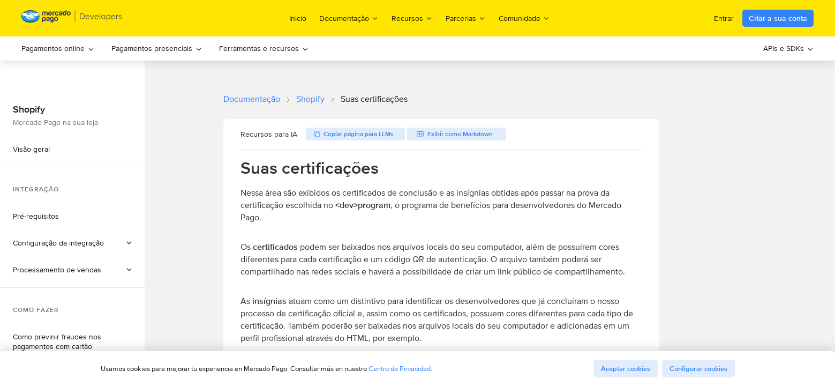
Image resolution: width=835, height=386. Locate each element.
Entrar (724, 18)
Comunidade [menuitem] (524, 18)
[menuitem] (57, 48)
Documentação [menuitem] (349, 18)
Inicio (297, 18)
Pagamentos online (57, 48)
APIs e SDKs (788, 48)
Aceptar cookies (625, 368)
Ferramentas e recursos (264, 48)
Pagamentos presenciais (156, 48)
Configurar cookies (698, 368)
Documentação (251, 99)
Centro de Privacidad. (400, 368)
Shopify (310, 99)
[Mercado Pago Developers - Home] (72, 18)
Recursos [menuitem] (412, 18)
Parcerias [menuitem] (466, 18)
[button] (72, 243)
